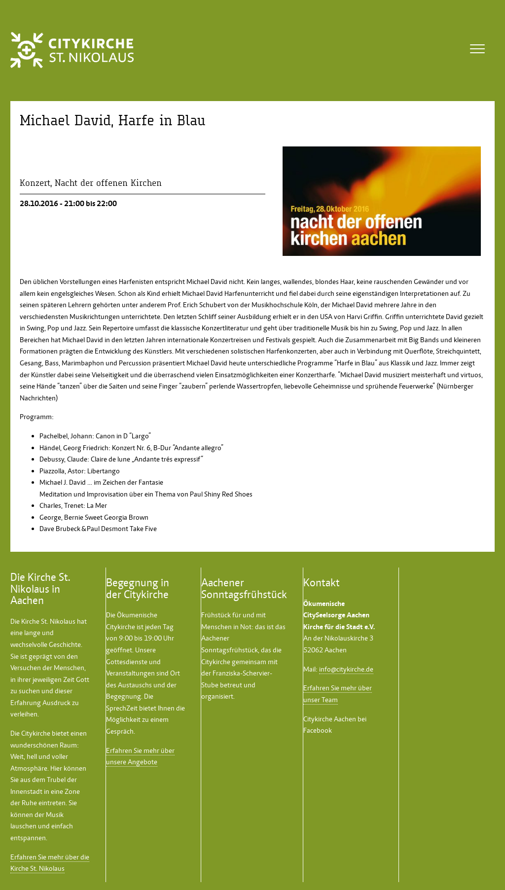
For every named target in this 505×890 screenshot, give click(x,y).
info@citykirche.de (346, 669)
